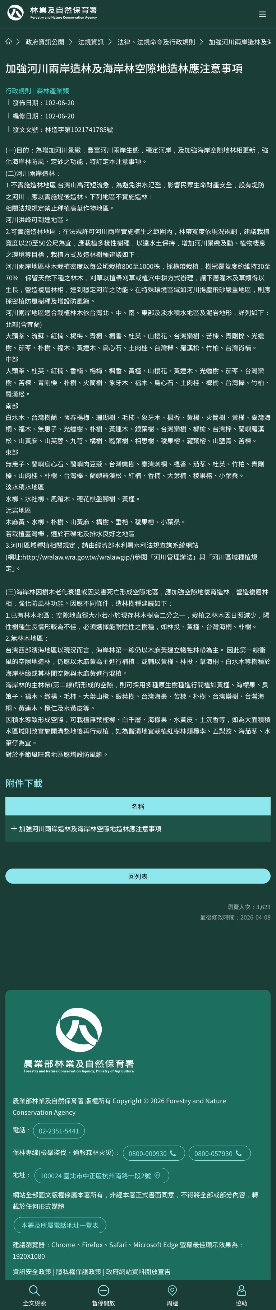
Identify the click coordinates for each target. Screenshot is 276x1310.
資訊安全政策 (32, 1271)
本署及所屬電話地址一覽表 (60, 1225)
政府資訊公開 (45, 41)
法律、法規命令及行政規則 (156, 41)
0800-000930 (154, 1153)
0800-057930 (219, 1153)
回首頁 (52, 13)
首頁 (8, 41)
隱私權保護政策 (78, 1271)
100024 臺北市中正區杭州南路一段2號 (102, 1175)
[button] (262, 14)
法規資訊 (91, 41)
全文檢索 (34, 1296)
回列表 (138, 876)
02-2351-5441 (59, 1130)
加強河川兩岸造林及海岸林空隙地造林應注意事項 (90, 828)
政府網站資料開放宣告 (138, 1271)
